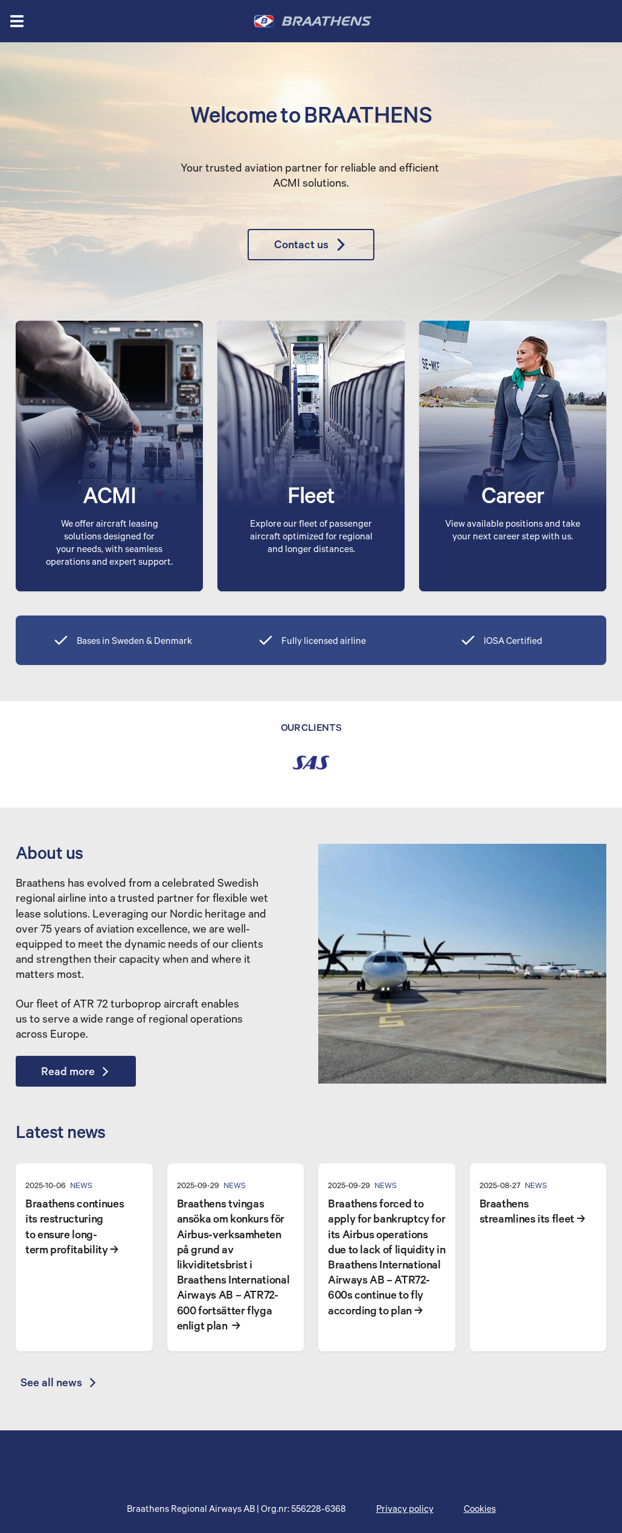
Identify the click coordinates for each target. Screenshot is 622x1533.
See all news (59, 1382)
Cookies (480, 1508)
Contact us (311, 244)
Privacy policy (405, 1508)
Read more (76, 1071)
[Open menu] (16, 21)
